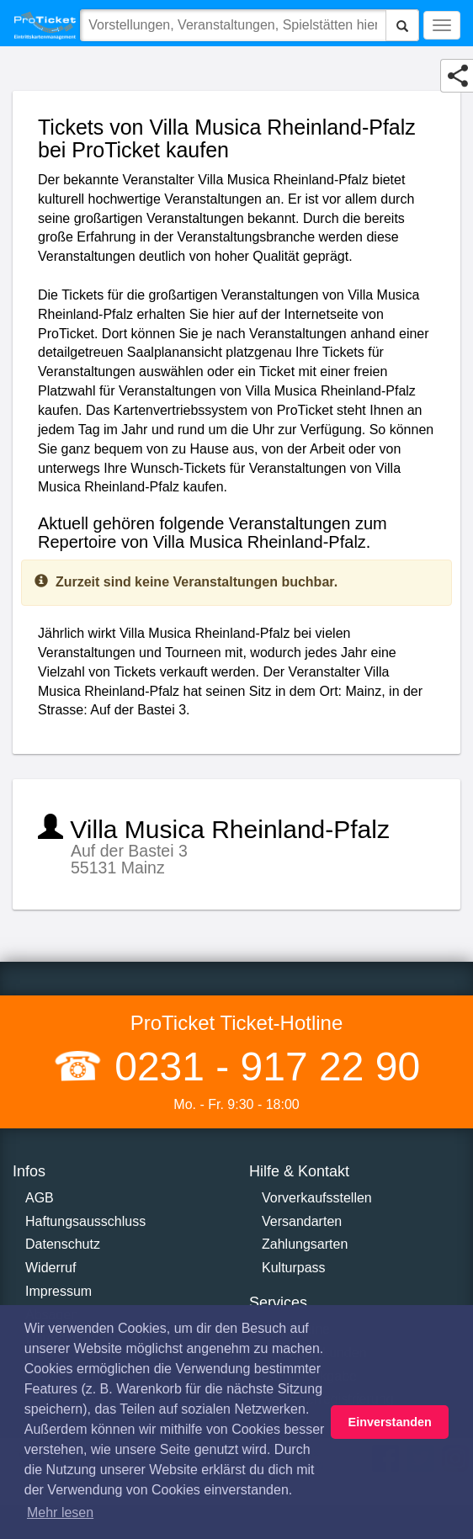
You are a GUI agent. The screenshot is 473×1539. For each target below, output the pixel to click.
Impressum (58, 1291)
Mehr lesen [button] (60, 1512)
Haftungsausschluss (85, 1221)
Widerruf (50, 1267)
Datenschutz (62, 1244)
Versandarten (302, 1221)
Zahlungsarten (305, 1244)
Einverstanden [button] (390, 1422)
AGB (39, 1198)
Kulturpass (294, 1267)
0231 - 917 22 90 (262, 1066)
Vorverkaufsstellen (317, 1198)
